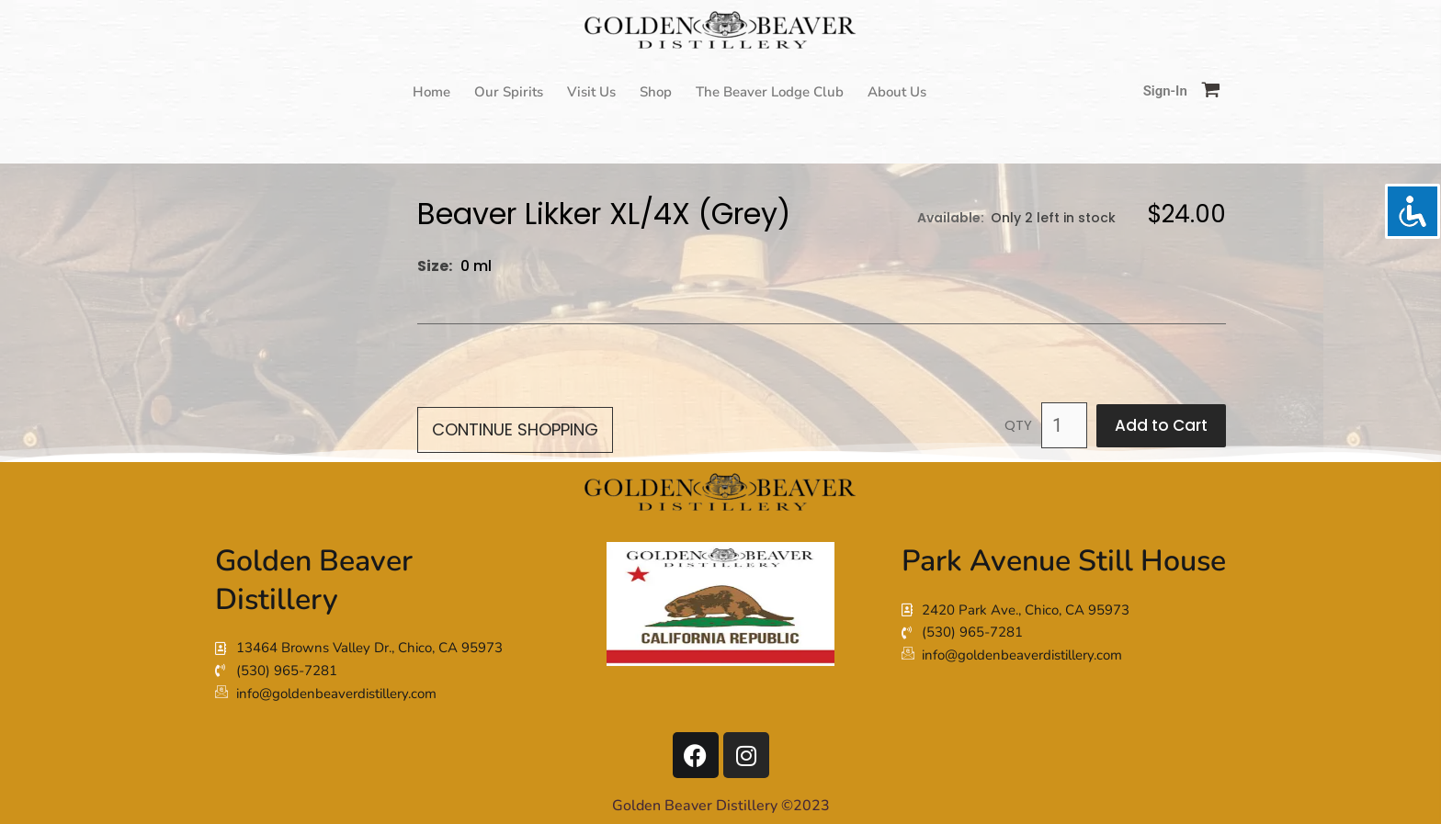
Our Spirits (508, 92)
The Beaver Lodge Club (770, 92)
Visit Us (591, 92)
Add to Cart (1161, 425)
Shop (656, 92)
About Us (897, 92)
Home (431, 92)
